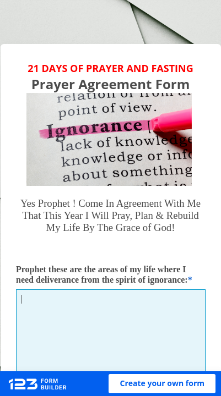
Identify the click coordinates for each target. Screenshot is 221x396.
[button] (162, 383)
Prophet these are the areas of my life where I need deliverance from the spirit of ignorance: (102, 274)
